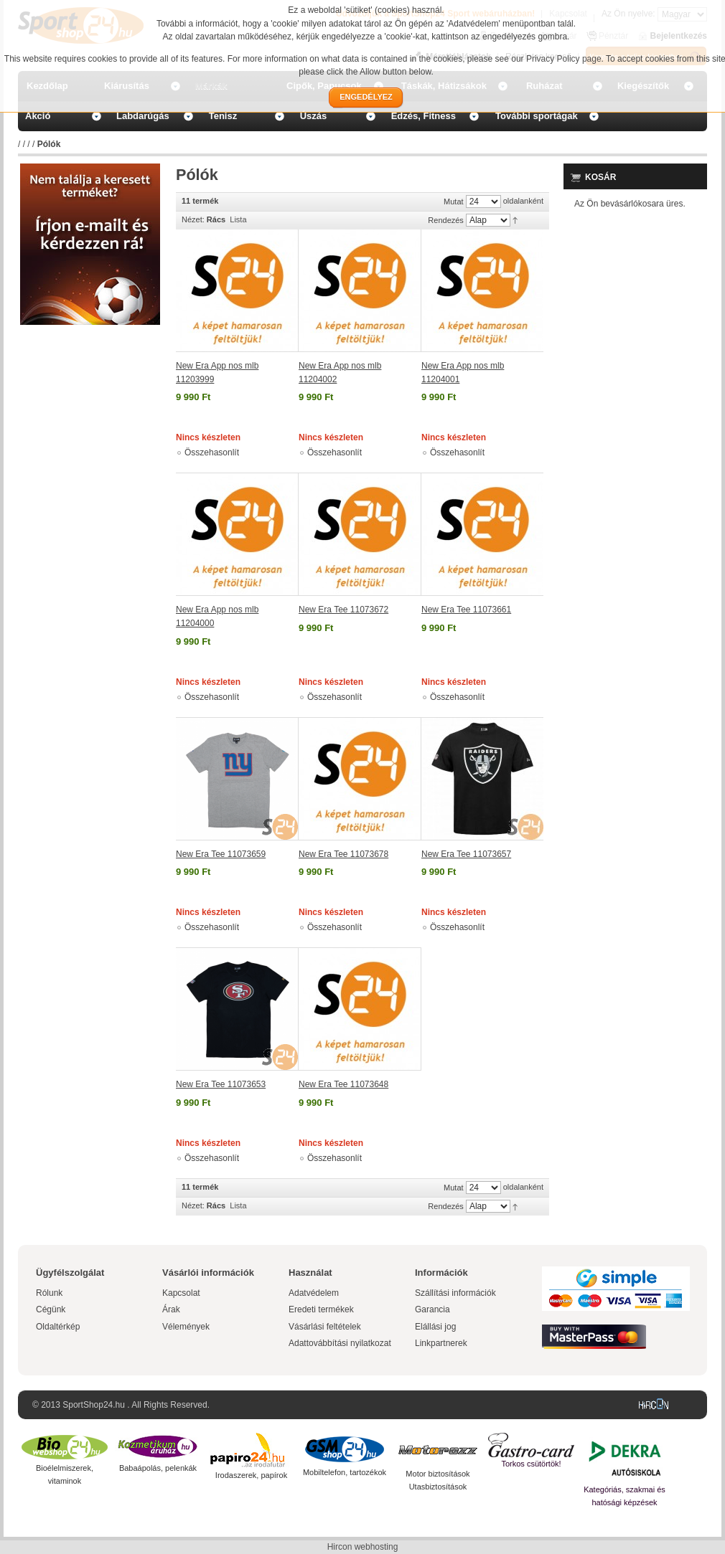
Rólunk (49, 1293)
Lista (238, 219)
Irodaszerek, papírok (251, 1475)
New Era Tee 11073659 (221, 854)
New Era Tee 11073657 (466, 854)
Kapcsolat (181, 1293)
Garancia (432, 1309)
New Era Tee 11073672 (343, 610)
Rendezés (446, 220)
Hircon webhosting (362, 1547)
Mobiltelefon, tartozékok (344, 1472)
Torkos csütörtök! (531, 1463)
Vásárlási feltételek (325, 1327)
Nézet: (193, 219)
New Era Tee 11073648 (343, 1084)
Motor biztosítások (437, 1473)
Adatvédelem (314, 1293)
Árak (171, 1309)
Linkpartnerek (441, 1343)
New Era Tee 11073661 (466, 610)
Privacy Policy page (564, 59)
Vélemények (186, 1327)
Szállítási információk (455, 1293)
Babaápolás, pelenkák (158, 1468)
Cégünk (50, 1309)
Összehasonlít (211, 452)
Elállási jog (435, 1327)
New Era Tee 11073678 (343, 854)
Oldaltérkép (58, 1327)
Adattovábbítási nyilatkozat (340, 1343)
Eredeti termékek (321, 1309)
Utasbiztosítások (438, 1486)
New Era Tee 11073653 (221, 1084)
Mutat (454, 201)
